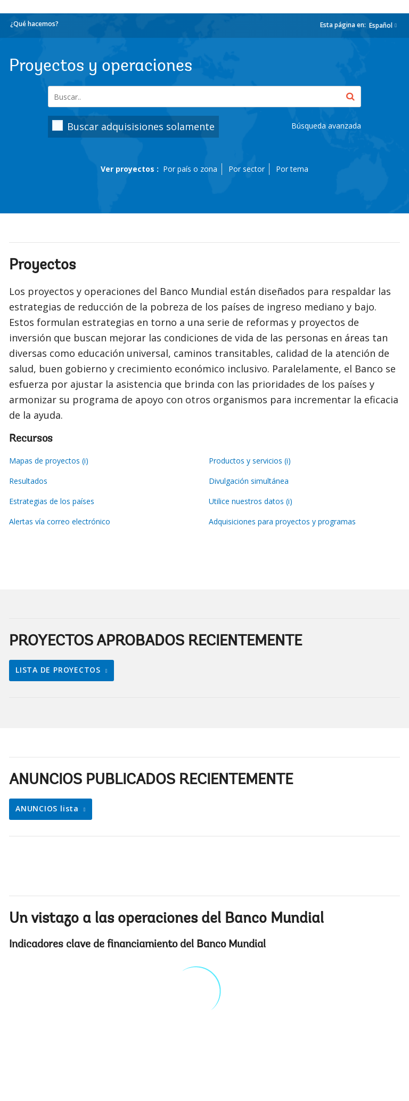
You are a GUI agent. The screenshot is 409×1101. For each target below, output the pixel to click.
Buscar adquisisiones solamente (141, 126)
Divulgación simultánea (249, 481)
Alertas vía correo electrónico (59, 521)
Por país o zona (190, 169)
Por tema (292, 169)
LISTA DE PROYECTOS (59, 670)
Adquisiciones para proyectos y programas (282, 521)
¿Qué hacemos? (34, 23)
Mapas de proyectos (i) (48, 461)
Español (380, 25)
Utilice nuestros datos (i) (250, 501)
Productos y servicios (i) (250, 461)
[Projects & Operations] (204, 96)
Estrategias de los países (51, 501)
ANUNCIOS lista (48, 808)
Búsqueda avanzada (326, 126)
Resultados (28, 481)
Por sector (246, 169)
